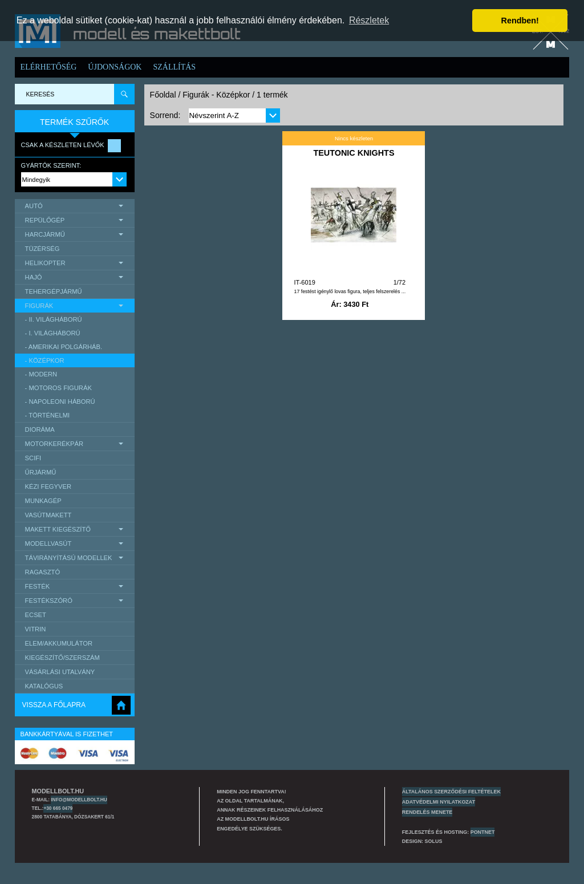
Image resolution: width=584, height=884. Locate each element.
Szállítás (174, 67)
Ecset (35, 614)
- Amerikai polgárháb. (64, 346)
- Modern (41, 374)
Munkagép (43, 500)
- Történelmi (47, 415)
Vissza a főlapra (54, 705)
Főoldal (163, 94)
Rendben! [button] (520, 20)
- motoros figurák (58, 387)
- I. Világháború (52, 333)
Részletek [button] (369, 20)
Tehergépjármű (53, 291)
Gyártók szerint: (51, 165)
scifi (33, 458)
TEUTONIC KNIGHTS (353, 152)
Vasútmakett (48, 515)
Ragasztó (42, 572)
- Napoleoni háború (60, 401)
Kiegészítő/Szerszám (62, 657)
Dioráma (40, 429)
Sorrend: (165, 115)
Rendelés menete (427, 812)
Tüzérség (42, 248)
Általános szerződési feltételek (451, 791)
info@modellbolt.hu (79, 799)
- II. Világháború (53, 319)
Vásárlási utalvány (60, 671)
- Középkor (44, 360)
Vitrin (35, 629)
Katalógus (44, 686)
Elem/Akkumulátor (59, 643)
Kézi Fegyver (48, 486)
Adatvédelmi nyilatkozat (438, 802)
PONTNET (483, 832)
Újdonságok (114, 67)
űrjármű (40, 472)
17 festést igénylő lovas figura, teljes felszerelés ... (349, 291)
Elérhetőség (49, 67)
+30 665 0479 (57, 808)
